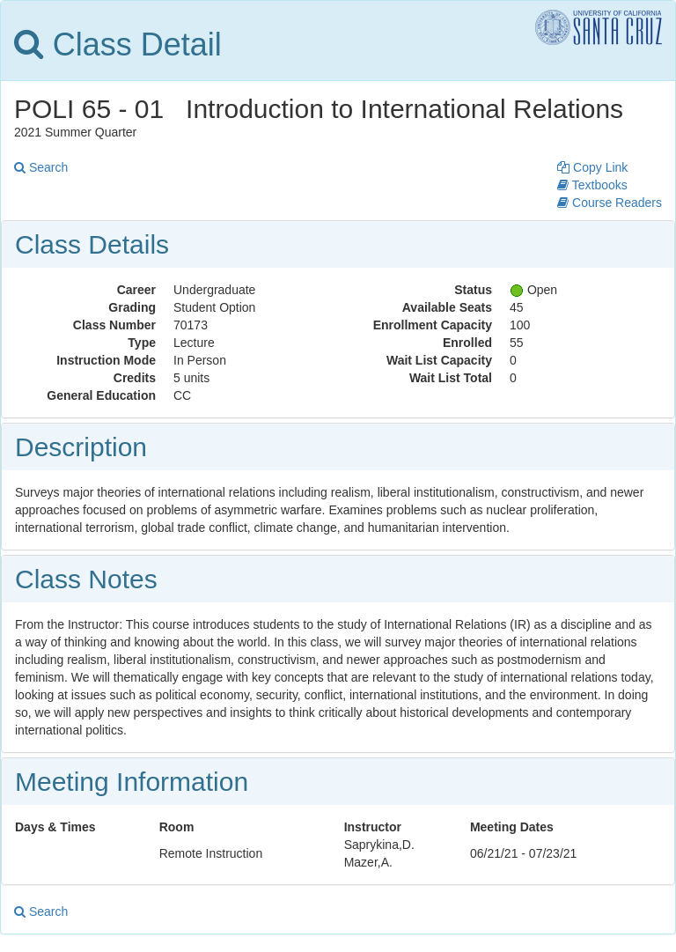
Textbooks (592, 185)
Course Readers (609, 203)
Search (41, 167)
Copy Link (592, 167)
